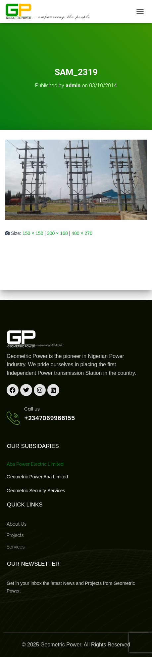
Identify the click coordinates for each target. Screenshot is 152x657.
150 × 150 (33, 233)
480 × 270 (82, 233)
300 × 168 (57, 233)
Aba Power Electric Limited (35, 464)
